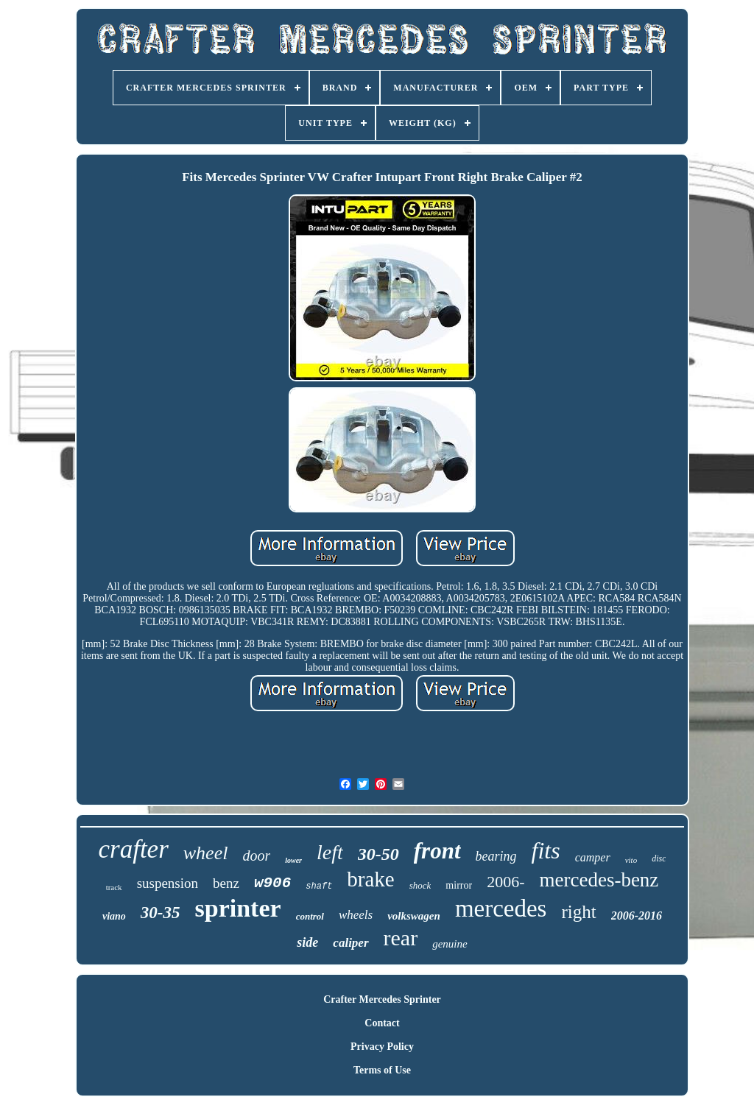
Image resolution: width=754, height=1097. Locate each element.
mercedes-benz (598, 880)
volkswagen (413, 916)
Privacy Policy (382, 1046)
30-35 (160, 912)
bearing (496, 856)
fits (546, 850)
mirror (458, 885)
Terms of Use (382, 1070)
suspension (167, 883)
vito (631, 860)
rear (401, 937)
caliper (350, 943)
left (330, 852)
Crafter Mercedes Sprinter (382, 999)
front (437, 851)
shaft (319, 886)
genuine (449, 944)
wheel (205, 853)
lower (293, 860)
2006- (505, 881)
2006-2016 (636, 915)
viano (114, 916)
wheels (356, 915)
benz (226, 883)
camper (592, 857)
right (578, 912)
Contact (381, 1023)
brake (370, 879)
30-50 (378, 854)
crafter (134, 849)
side (307, 942)
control (310, 916)
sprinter (238, 908)
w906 (272, 883)
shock (420, 885)
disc (659, 858)
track (114, 887)
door (256, 855)
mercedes (501, 908)
